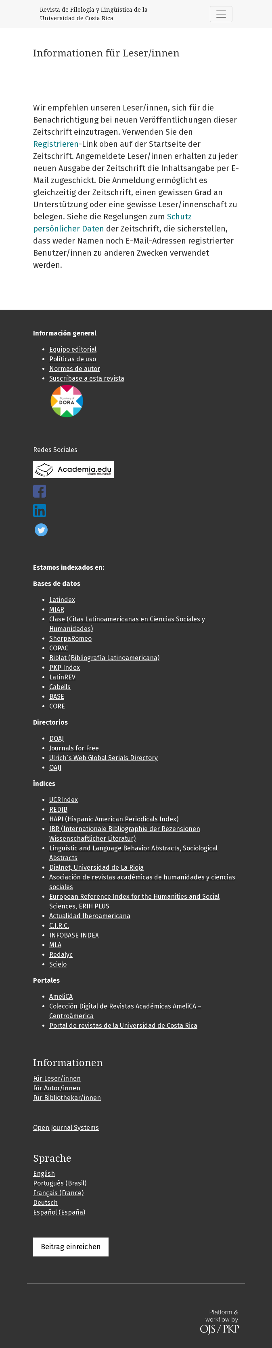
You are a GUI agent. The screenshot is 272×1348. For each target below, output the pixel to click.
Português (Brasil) (59, 1183)
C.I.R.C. (59, 925)
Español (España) (59, 1212)
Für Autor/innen (56, 1088)
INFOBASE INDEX (74, 935)
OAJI (55, 767)
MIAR (56, 609)
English (44, 1173)
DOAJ (56, 738)
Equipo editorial (72, 349)
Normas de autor (74, 369)
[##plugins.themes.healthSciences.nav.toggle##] (221, 14)
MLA (55, 945)
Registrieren (56, 144)
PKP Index (64, 667)
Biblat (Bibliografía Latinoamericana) (104, 658)
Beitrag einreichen (71, 1246)
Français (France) (58, 1193)
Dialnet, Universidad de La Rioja (96, 867)
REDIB (58, 809)
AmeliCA (61, 996)
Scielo (58, 964)
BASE (56, 696)
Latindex (62, 600)
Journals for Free (74, 748)
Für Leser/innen (57, 1078)
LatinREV (62, 677)
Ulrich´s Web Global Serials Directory (103, 758)
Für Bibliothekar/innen (67, 1098)
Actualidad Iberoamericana (89, 916)
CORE (57, 706)
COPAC (58, 648)
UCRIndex (63, 800)
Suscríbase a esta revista (86, 378)
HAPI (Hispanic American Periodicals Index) (113, 819)
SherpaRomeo (70, 638)
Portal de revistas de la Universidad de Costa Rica (123, 1025)
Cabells (60, 687)
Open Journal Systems (66, 1127)
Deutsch (45, 1202)
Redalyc (61, 954)
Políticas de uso (72, 359)
